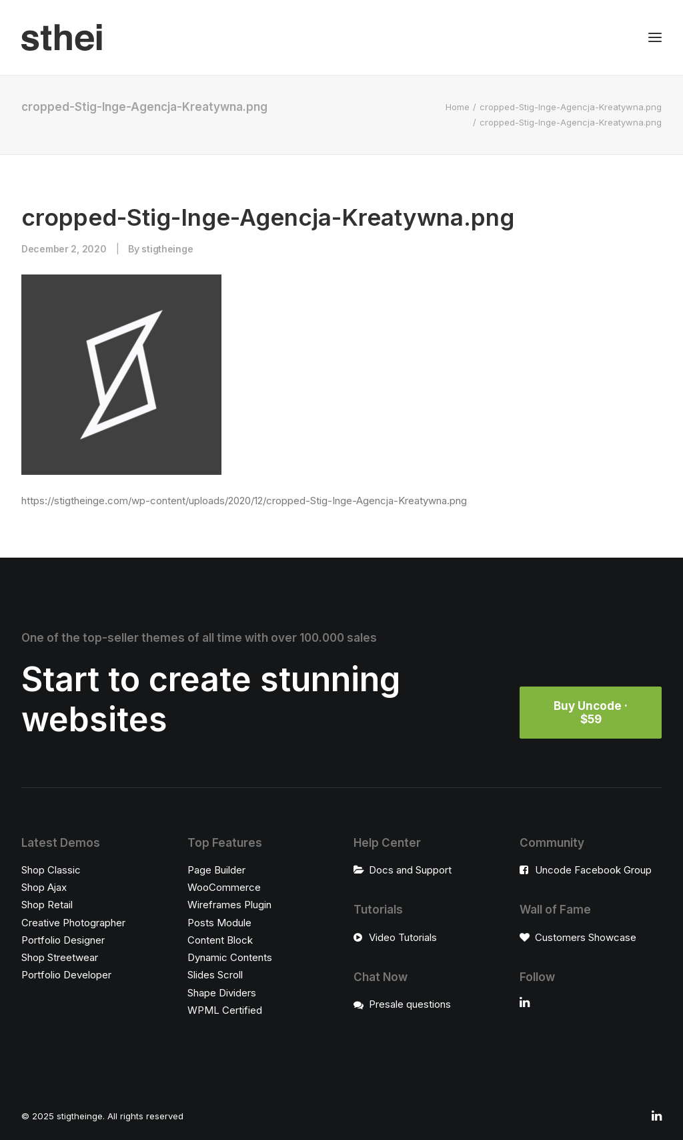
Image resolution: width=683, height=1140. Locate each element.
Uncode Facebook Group (593, 870)
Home (458, 107)
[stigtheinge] (61, 37)
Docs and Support (410, 870)
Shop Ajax (44, 887)
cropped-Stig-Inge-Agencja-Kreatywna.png (571, 107)
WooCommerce (224, 887)
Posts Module (219, 922)
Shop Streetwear (59, 957)
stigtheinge (167, 248)
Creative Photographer (73, 922)
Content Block (220, 940)
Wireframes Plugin (229, 904)
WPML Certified (224, 1010)
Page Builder (216, 870)
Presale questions (410, 1004)
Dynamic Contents (229, 957)
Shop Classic (51, 870)
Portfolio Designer (63, 940)
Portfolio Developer (66, 974)
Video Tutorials (403, 937)
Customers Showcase (585, 937)
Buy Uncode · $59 (592, 712)
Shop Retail (47, 904)
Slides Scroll (215, 974)
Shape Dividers (221, 992)
